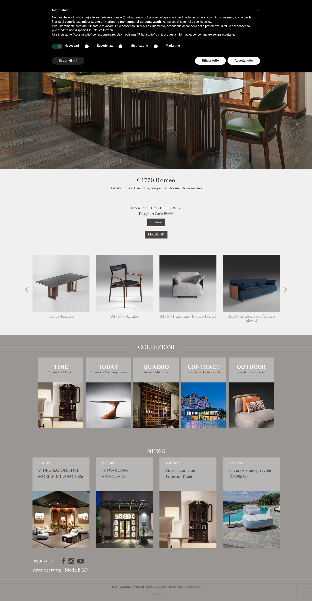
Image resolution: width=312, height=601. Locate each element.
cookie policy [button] (202, 21)
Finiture (156, 222)
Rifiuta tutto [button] (210, 60)
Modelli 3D (76, 570)
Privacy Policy (175, 587)
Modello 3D (156, 234)
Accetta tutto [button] (243, 60)
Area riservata (46, 570)
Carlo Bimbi (164, 213)
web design (156, 594)
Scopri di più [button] (68, 60)
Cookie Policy (193, 587)
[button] (257, 10)
